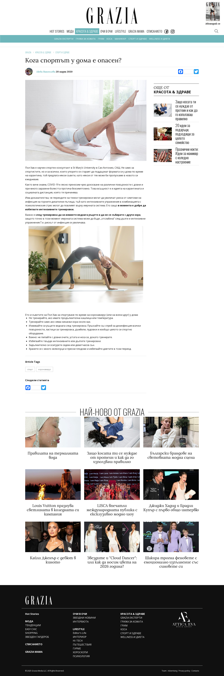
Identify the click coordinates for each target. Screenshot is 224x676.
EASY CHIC (31, 629)
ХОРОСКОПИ (80, 652)
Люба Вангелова (45, 71)
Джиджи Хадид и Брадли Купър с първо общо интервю (171, 507)
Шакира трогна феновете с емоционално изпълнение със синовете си (171, 562)
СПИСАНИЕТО (154, 31)
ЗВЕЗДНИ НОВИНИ (84, 617)
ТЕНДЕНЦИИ (33, 625)
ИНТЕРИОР (79, 637)
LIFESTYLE (120, 31)
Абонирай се (212, 23)
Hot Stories (57, 31)
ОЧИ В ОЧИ (106, 31)
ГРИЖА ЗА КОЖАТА (85, 38)
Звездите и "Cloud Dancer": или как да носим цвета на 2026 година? (112, 562)
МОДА (70, 31)
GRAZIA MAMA (136, 31)
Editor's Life (79, 633)
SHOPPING (31, 633)
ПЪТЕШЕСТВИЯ (82, 644)
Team (164, 671)
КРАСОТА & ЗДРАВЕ (43, 52)
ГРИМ (101, 38)
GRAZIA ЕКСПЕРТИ (63, 38)
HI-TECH (78, 640)
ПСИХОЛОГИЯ (81, 656)
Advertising (172, 671)
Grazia (28, 52)
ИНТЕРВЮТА (81, 621)
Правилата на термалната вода (53, 455)
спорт (30, 369)
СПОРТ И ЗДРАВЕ (138, 38)
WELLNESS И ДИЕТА (159, 38)
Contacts (195, 671)
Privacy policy (184, 671)
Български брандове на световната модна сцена (171, 455)
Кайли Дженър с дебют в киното (53, 560)
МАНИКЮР (120, 38)
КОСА (109, 38)
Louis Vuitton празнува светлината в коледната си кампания (53, 509)
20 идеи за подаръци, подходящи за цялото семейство (184, 134)
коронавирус (44, 369)
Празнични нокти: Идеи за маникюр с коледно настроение (186, 155)
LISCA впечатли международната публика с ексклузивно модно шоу (112, 509)
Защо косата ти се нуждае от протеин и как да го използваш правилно (186, 110)
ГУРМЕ (77, 648)
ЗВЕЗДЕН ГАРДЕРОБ (37, 637)
